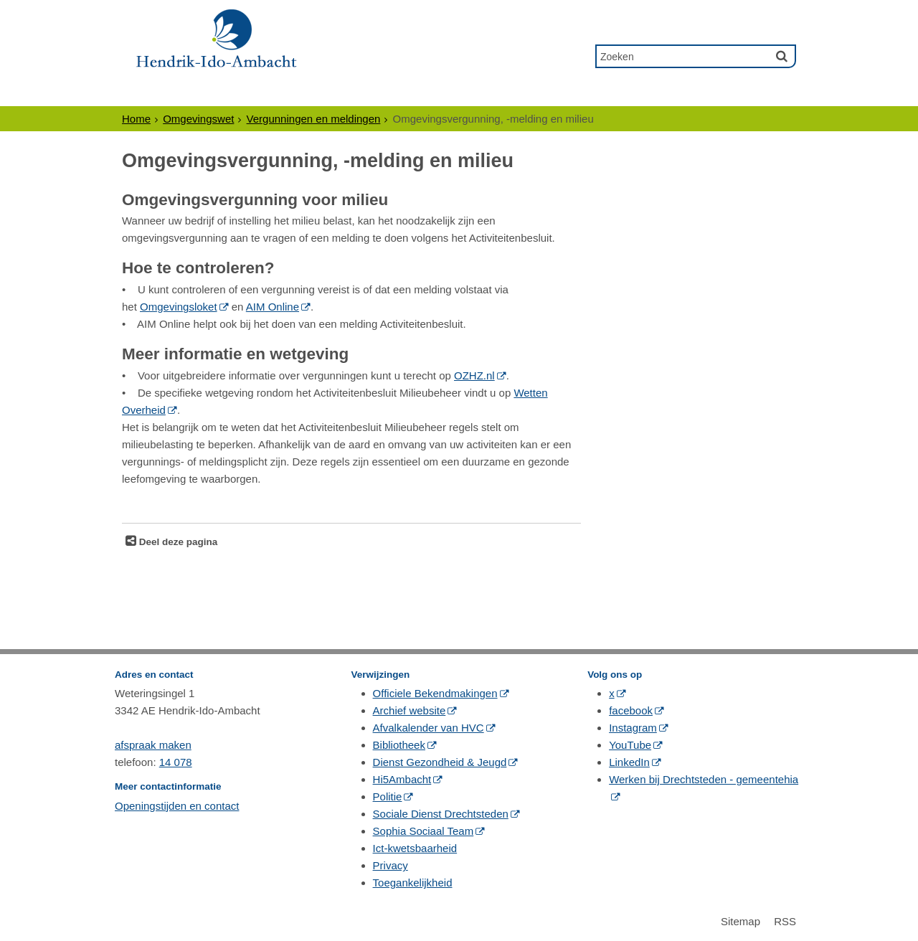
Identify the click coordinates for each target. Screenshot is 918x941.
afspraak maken (153, 745)
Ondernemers (259, 93)
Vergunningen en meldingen (314, 119)
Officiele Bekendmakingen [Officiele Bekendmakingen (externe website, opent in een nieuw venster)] (435, 693)
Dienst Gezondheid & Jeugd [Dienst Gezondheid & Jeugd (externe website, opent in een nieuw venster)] (440, 762)
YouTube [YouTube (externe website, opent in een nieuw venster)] (630, 745)
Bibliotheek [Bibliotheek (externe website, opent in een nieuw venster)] (399, 745)
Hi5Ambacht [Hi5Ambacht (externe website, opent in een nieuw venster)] (402, 779)
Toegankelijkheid (413, 882)
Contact (636, 93)
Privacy (390, 865)
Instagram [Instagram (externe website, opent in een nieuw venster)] (633, 728)
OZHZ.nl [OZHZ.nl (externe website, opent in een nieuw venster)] (474, 375)
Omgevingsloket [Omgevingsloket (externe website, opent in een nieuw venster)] (178, 307)
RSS (785, 921)
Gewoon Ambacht (528, 93)
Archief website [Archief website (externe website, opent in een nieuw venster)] (409, 710)
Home (136, 119)
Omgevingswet (198, 119)
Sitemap (740, 921)
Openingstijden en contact (177, 806)
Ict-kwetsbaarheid (415, 848)
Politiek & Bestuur (387, 93)
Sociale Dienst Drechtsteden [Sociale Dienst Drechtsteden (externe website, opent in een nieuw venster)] (440, 814)
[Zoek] (781, 56)
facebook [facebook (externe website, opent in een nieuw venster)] (631, 710)
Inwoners (160, 93)
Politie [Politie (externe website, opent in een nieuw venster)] (387, 796)
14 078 (175, 762)
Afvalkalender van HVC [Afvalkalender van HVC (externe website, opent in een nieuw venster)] (428, 728)
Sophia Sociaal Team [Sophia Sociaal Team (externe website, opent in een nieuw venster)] (423, 831)
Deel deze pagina (176, 541)
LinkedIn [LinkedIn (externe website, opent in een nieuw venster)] (629, 762)
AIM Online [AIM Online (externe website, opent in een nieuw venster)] (272, 307)
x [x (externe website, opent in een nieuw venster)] (612, 693)
